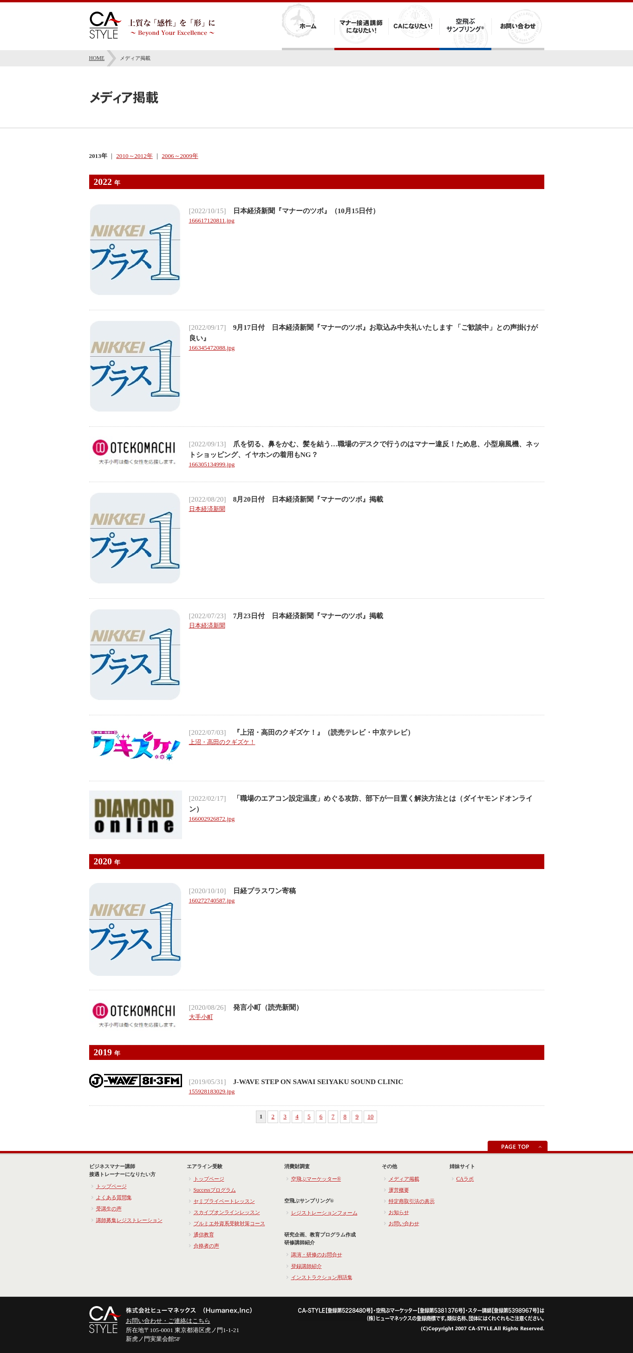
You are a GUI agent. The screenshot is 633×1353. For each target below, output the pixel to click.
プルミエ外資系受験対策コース (229, 1223)
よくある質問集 (114, 1197)
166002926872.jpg (212, 818)
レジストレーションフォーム (324, 1213)
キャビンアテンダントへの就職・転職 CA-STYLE (152, 25)
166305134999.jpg (212, 464)
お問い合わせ (404, 1223)
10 (370, 1116)
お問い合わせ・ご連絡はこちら (168, 1320)
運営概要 (399, 1190)
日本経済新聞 (207, 508)
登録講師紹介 (306, 1266)
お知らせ (399, 1212)
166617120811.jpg (212, 220)
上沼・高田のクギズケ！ (222, 742)
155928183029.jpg (212, 1091)
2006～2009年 (180, 155)
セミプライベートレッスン (224, 1201)
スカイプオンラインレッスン (227, 1212)
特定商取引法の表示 (412, 1201)
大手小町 (201, 1016)
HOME (97, 58)
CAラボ (465, 1179)
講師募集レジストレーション (129, 1220)
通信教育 (204, 1234)
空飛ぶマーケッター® (316, 1179)
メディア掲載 (404, 1179)
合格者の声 (206, 1245)
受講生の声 (109, 1208)
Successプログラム (215, 1190)
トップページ (111, 1186)
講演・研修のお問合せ (316, 1254)
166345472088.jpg (212, 347)
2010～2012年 (134, 155)
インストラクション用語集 (321, 1277)
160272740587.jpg (212, 900)
